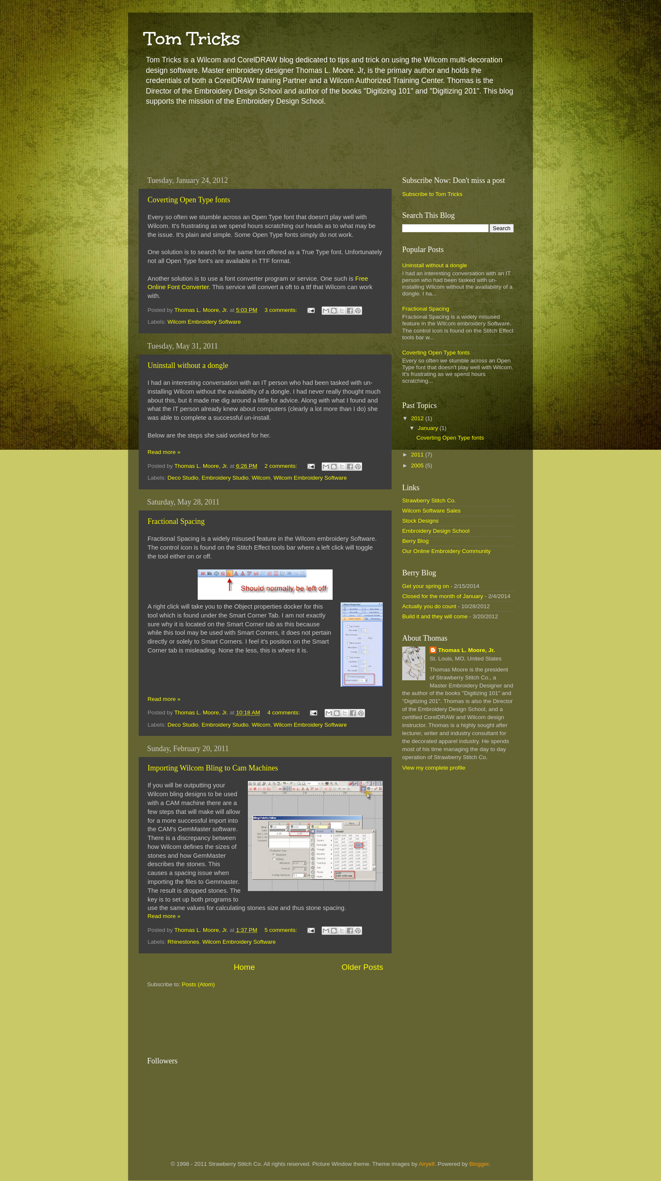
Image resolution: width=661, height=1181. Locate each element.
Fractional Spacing (176, 521)
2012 (418, 418)
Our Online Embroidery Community (446, 551)
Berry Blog (415, 541)
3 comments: (281, 310)
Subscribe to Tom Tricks (432, 194)
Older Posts (362, 967)
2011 (418, 454)
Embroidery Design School (436, 531)
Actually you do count (429, 606)
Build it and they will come (435, 616)
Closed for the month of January (442, 596)
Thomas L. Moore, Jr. (466, 650)
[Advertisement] (292, 139)
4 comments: (284, 712)
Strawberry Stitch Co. (429, 500)
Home (244, 967)
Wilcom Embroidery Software (204, 322)
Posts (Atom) (198, 984)
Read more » (164, 452)
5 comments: (281, 930)
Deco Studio (183, 478)
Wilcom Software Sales (431, 510)
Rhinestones (183, 942)
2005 (418, 465)
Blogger (479, 1164)
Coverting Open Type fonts (189, 200)
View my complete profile (433, 768)
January (429, 428)
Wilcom (261, 478)
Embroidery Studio (225, 478)
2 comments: (281, 466)
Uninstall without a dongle (188, 365)
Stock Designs (420, 521)
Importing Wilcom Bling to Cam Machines (213, 768)
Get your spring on (425, 586)
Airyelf (427, 1164)
